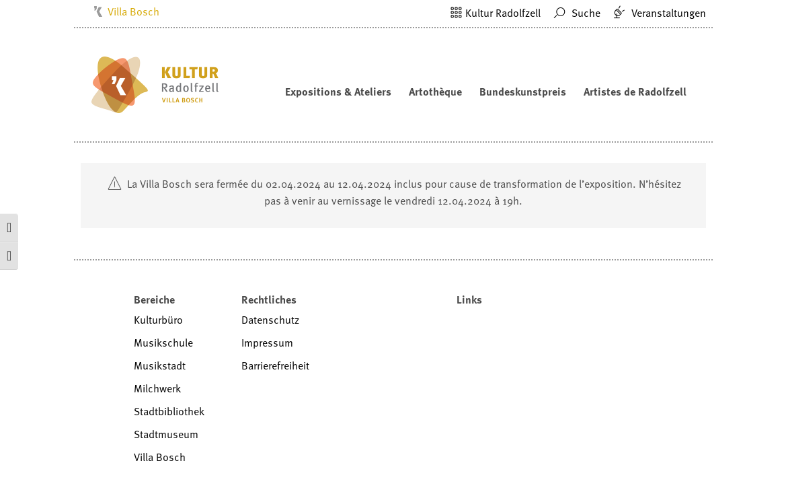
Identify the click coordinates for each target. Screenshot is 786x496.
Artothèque (435, 91)
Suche (575, 13)
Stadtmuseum (166, 434)
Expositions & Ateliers (338, 91)
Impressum (267, 342)
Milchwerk (157, 388)
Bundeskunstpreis (522, 91)
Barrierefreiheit (275, 365)
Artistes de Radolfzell (635, 91)
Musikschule (163, 342)
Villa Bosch (133, 11)
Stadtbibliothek (169, 411)
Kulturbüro (158, 320)
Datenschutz (270, 320)
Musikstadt (160, 365)
